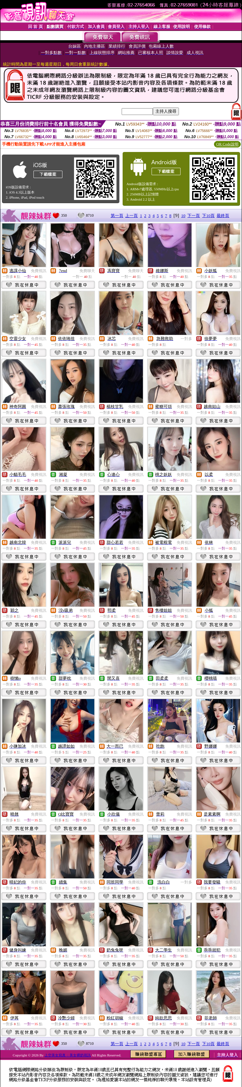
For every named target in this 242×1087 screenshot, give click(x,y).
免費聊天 (87, 271)
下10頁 (208, 215)
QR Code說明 (227, 144)
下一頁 (193, 215)
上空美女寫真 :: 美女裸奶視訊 (67, 1055)
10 (183, 215)
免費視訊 (38, 271)
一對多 (186, 338)
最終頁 (223, 215)
